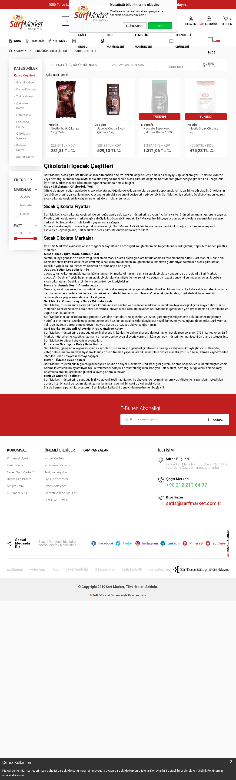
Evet (160, 26)
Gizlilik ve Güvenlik (56, 502)
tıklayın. (223, 572)
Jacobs (22, 197)
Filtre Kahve (24, 115)
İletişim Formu (16, 488)
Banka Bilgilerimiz (19, 481)
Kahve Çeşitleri (24, 75)
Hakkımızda (15, 467)
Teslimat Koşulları (56, 474)
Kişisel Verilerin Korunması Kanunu (57, 464)
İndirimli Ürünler (206, 65)
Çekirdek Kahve (22, 106)
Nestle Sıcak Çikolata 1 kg (205, 130)
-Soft (94, 597)
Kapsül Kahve (25, 157)
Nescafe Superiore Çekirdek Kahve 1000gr (158, 130)
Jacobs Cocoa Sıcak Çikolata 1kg (111, 130)
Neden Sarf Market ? (20, 474)
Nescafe (23, 206)
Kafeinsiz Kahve (22, 147)
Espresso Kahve (22, 124)
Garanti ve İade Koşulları (61, 495)
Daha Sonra (135, 26)
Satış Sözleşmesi (56, 488)
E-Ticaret (104, 597)
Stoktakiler (177, 65)
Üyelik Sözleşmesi (56, 481)
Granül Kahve (25, 82)
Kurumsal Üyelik (17, 460)
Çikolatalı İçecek (23, 136)
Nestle (21, 214)
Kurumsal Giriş (17, 495)
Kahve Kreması (26, 89)
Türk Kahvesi (24, 96)
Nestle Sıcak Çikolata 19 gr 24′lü (65, 130)
